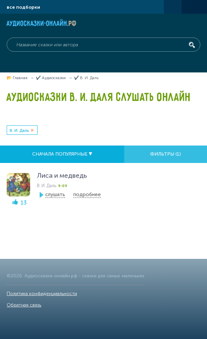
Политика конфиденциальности (42, 293)
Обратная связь (24, 305)
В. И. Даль (19, 130)
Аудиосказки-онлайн (42, 24)
